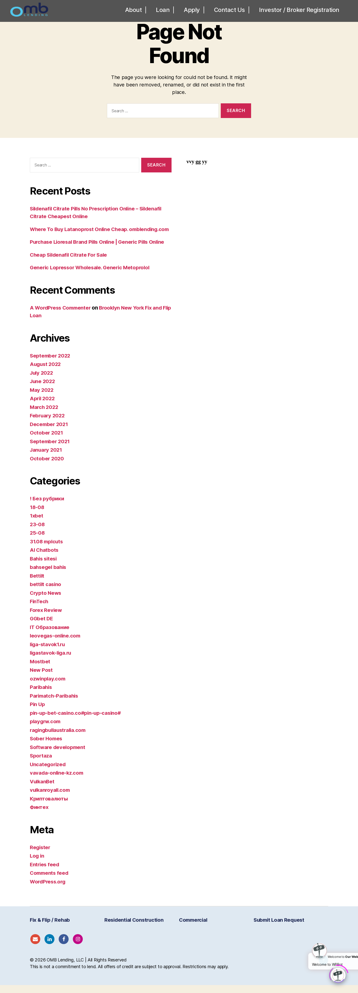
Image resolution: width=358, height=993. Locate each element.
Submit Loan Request (279, 928)
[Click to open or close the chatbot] (338, 974)
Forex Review (46, 618)
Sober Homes (47, 746)
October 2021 (47, 440)
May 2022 (42, 398)
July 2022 (42, 380)
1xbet (37, 523)
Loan (163, 11)
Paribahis (41, 695)
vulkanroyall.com (51, 798)
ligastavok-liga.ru (52, 661)
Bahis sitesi (44, 566)
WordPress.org (49, 889)
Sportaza (41, 763)
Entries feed (45, 872)
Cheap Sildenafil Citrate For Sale (70, 262)
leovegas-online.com (56, 643)
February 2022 (48, 423)
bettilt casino (46, 592)
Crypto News (46, 600)
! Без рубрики (47, 506)
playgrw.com (46, 729)
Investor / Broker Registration (299, 11)
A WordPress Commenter (61, 315)
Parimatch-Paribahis (55, 703)
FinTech (39, 609)
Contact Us (229, 11)
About (133, 11)
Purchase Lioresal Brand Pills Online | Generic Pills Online (100, 250)
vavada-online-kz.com (57, 781)
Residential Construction (134, 928)
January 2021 (47, 458)
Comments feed (50, 881)
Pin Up (37, 712)
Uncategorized (48, 772)
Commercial (193, 928)
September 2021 (50, 449)
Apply (192, 11)
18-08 (37, 515)
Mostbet (40, 669)
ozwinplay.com (48, 686)
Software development (58, 755)
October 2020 (47, 466)
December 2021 (50, 432)
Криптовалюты (49, 806)
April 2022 (43, 406)
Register (40, 855)
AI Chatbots (44, 558)
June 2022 (43, 389)
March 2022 (44, 415)
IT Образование (50, 635)
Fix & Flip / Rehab (50, 928)
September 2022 (51, 363)
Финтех (39, 815)
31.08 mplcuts (47, 549)
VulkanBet (43, 789)
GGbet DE (42, 626)
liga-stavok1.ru (48, 652)
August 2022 (46, 372)
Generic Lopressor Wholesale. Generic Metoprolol (92, 275)
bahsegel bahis (49, 575)
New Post (41, 678)
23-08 (37, 532)
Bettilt (37, 583)
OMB (52, 967)
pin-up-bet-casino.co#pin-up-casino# (77, 720)
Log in (37, 864)
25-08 (37, 541)
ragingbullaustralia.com (59, 738)
